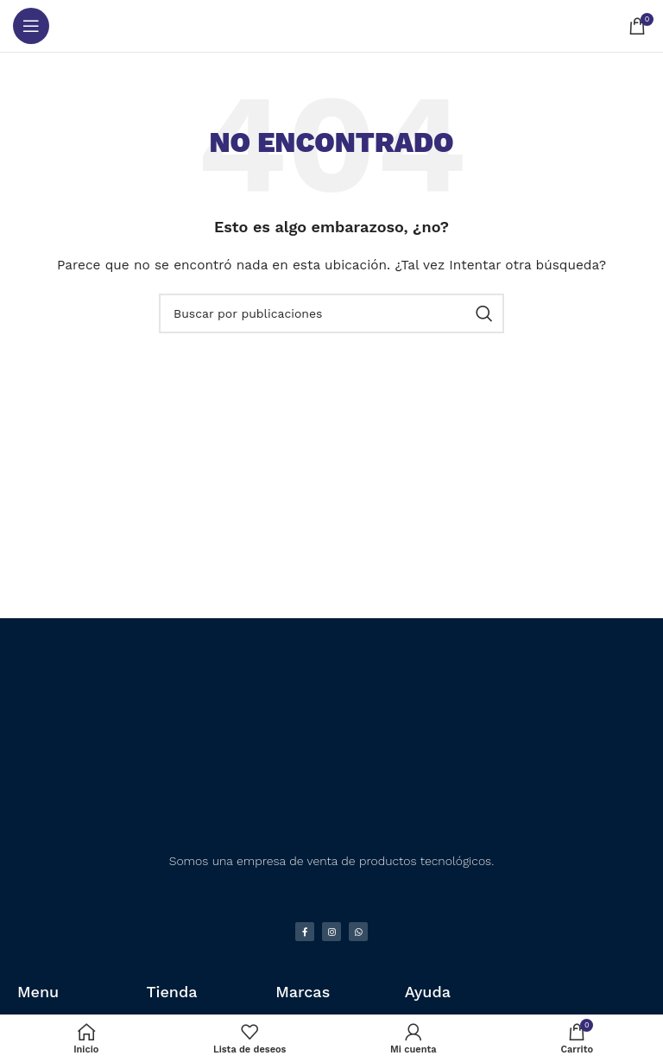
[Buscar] (331, 313)
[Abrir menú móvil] (31, 26)
